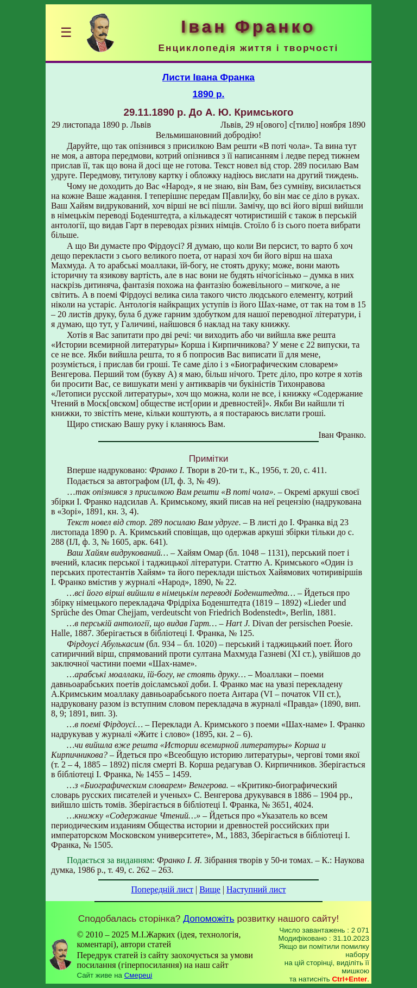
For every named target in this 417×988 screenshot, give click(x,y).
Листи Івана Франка (208, 77)
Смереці (138, 975)
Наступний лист (256, 889)
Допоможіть (208, 918)
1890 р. (209, 94)
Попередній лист (162, 889)
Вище (209, 889)
